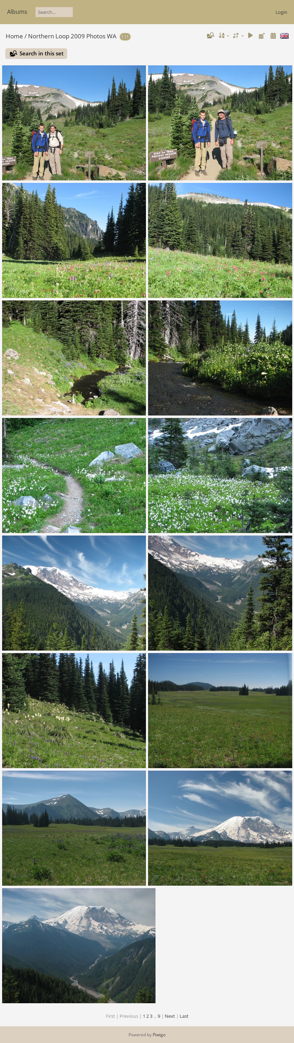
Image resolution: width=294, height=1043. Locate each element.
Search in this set (42, 53)
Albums (17, 12)
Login (281, 12)
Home (14, 36)
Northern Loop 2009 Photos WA (72, 36)
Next (170, 1016)
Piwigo (159, 1035)
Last (184, 1016)
